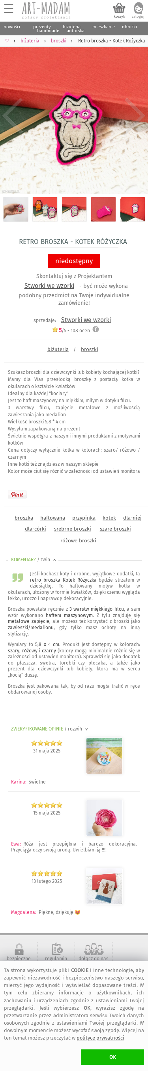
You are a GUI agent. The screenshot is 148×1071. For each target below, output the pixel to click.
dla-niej (132, 518)
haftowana (52, 518)
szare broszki (115, 529)
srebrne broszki (72, 529)
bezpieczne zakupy (19, 961)
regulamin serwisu (56, 961)
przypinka (84, 518)
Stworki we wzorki (49, 285)
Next (135, 116)
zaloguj (138, 16)
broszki (89, 349)
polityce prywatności (100, 1038)
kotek (109, 518)
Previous (13, 116)
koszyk (119, 16)
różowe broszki (78, 541)
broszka (24, 518)
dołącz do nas (94, 958)
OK (112, 1057)
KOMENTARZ (34, 559)
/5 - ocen (71, 330)
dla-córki (35, 529)
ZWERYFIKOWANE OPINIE (50, 729)
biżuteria (58, 349)
